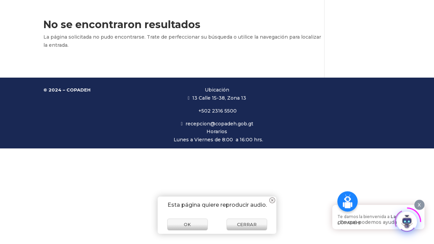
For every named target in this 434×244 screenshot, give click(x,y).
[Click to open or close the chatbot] (407, 219)
